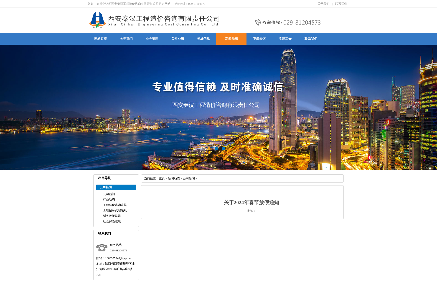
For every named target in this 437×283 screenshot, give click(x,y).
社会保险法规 (112, 221)
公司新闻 (109, 194)
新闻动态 (231, 38)
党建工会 (285, 38)
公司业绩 (177, 38)
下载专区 (259, 38)
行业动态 (109, 199)
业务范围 (152, 38)
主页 (162, 178)
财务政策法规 (112, 216)
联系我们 (341, 3)
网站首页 (100, 38)
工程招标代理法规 (115, 210)
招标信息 (203, 38)
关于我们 (323, 3)
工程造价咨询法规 (115, 205)
